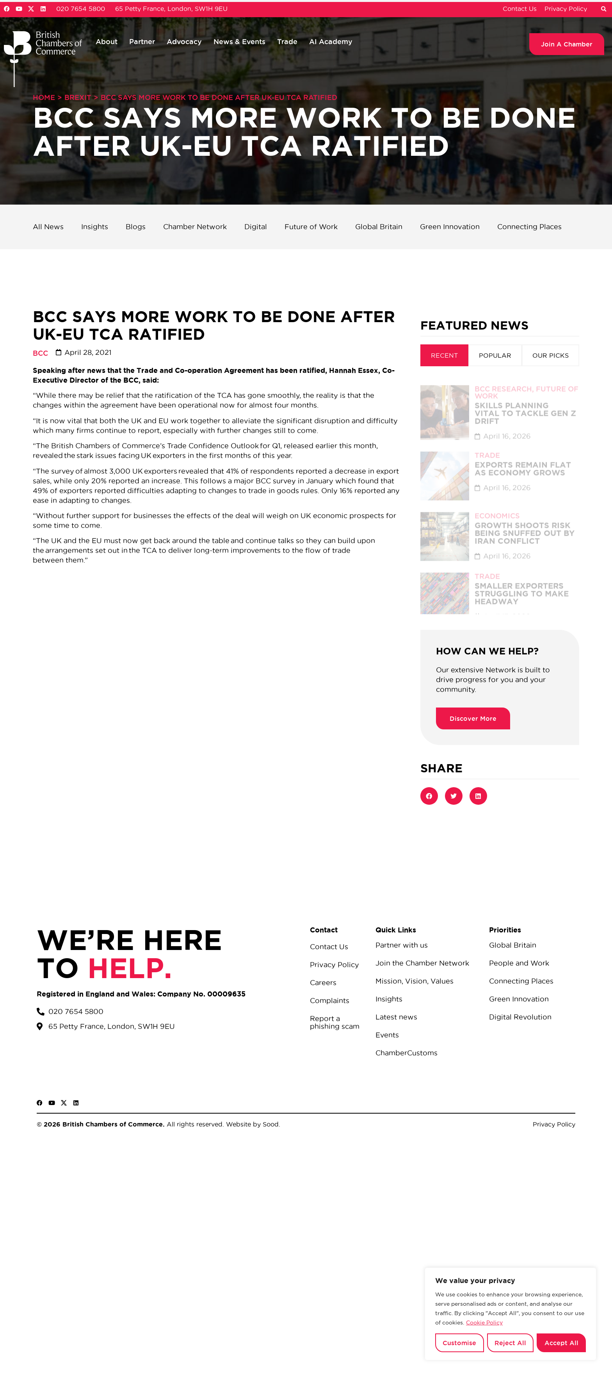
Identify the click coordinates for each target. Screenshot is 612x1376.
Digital (255, 226)
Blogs (136, 226)
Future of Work (311, 226)
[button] (603, 9)
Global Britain (378, 226)
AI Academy (330, 41)
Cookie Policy (484, 1322)
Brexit (77, 97)
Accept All (561, 1342)
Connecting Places (529, 226)
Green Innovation (450, 226)
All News (48, 226)
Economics (497, 508)
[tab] (444, 355)
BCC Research (503, 381)
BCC (40, 353)
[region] (510, 1313)
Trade (287, 41)
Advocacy (184, 41)
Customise (459, 1342)
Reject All (510, 1342)
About (106, 41)
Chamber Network (195, 226)
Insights (94, 226)
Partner (142, 41)
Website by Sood (251, 1124)
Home (44, 97)
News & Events (239, 41)
